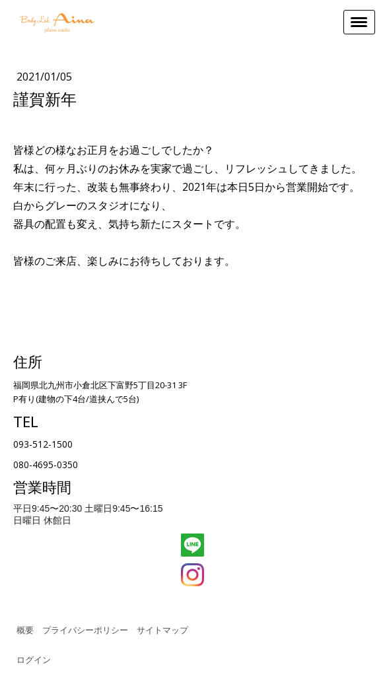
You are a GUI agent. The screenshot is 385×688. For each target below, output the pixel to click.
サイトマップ (162, 630)
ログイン (34, 660)
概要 (25, 630)
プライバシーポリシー (85, 630)
